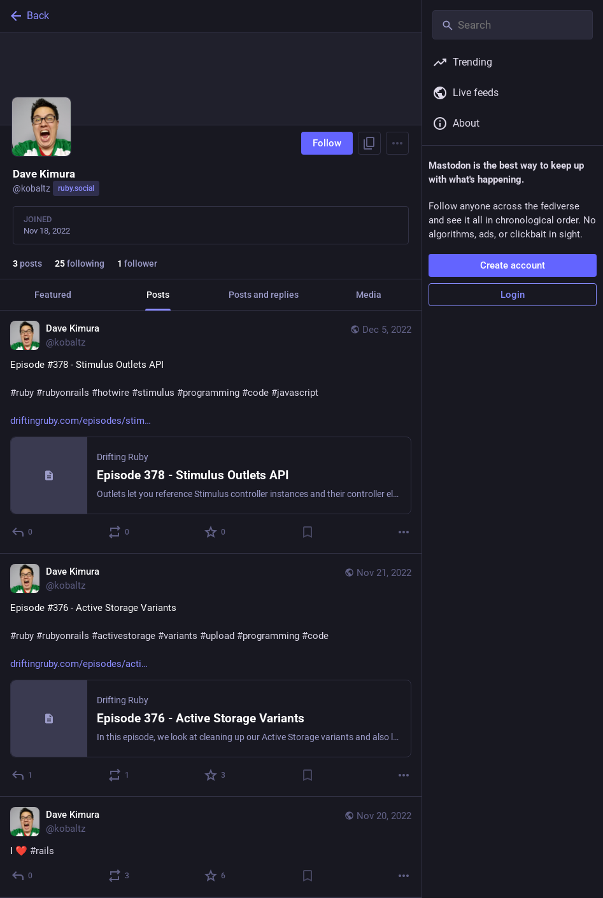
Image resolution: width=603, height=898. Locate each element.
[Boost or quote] (119, 532)
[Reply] (22, 532)
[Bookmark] (307, 532)
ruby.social (76, 188)
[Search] (512, 24)
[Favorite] (215, 532)
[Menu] (397, 143)
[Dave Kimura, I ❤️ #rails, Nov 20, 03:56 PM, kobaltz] (211, 847)
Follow (327, 143)
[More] (403, 532)
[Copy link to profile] (369, 143)
